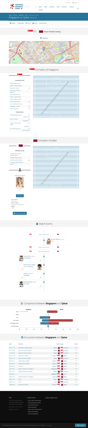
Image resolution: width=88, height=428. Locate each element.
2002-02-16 (12, 361)
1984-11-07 (12, 379)
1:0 (76, 369)
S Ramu (26, 273)
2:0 (76, 347)
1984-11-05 (12, 382)
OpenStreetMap (70, 63)
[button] (43, 49)
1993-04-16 (12, 371)
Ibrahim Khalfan (55, 239)
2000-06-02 (12, 366)
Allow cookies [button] (80, 425)
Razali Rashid (27, 258)
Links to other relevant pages (34, 400)
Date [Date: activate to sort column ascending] (10, 344)
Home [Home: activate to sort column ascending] (58, 344)
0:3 (76, 363)
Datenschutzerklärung (33, 411)
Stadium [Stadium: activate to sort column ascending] (20, 344)
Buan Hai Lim (27, 256)
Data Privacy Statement (33, 413)
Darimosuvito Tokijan (29, 264)
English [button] (75, 2)
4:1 (76, 371)
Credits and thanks (32, 407)
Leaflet (64, 63)
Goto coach (20, 213)
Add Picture (20, 195)
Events (34, 23)
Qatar (28, 23)
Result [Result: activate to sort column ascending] (76, 344)
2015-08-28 (12, 353)
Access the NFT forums (33, 405)
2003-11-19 (12, 358)
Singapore (20, 23)
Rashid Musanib (28, 282)
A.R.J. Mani (26, 283)
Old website (68, 2)
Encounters (43, 23)
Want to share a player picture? (35, 409)
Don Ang (30, 266)
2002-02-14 (12, 363)
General (12, 23)
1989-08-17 (12, 374)
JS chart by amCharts (24, 311)
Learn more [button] (49, 425)
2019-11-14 (12, 347)
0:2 (76, 355)
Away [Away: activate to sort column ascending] (61, 344)
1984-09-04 (12, 384)
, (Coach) (20, 176)
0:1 (76, 376)
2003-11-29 (12, 355)
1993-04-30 (12, 369)
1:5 (76, 366)
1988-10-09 (12, 376)
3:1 (76, 350)
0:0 (75, 382)
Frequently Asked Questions (34, 402)
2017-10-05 (12, 350)
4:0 (76, 353)
